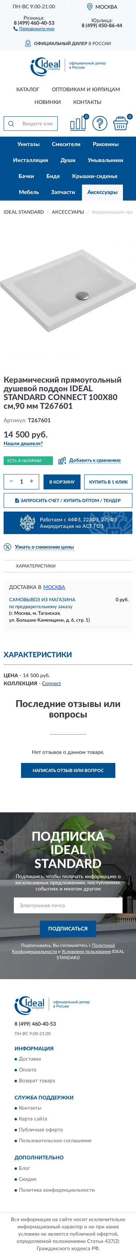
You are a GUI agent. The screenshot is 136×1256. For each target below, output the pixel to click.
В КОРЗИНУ (62, 482)
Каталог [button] (28, 89)
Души (68, 160)
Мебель (29, 192)
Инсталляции (30, 160)
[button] (33, 28)
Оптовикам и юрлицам (86, 89)
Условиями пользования (86, 951)
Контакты (87, 102)
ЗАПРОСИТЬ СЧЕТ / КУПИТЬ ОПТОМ (68, 500)
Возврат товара (37, 1080)
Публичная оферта (41, 1130)
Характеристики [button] (35, 566)
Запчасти (63, 192)
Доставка (30, 1059)
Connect (51, 683)
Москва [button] (54, 587)
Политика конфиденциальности (57, 1190)
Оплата (27, 1070)
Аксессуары (102, 192)
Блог (24, 1168)
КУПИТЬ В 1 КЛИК (108, 482)
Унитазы (28, 144)
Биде (53, 176)
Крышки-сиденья (95, 176)
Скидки (27, 1179)
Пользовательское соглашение (55, 1141)
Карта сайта (33, 1119)
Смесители (66, 144)
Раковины (106, 144)
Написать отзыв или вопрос (68, 770)
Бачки (26, 176)
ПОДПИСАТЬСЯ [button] (68, 929)
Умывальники (105, 160)
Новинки (47, 102)
